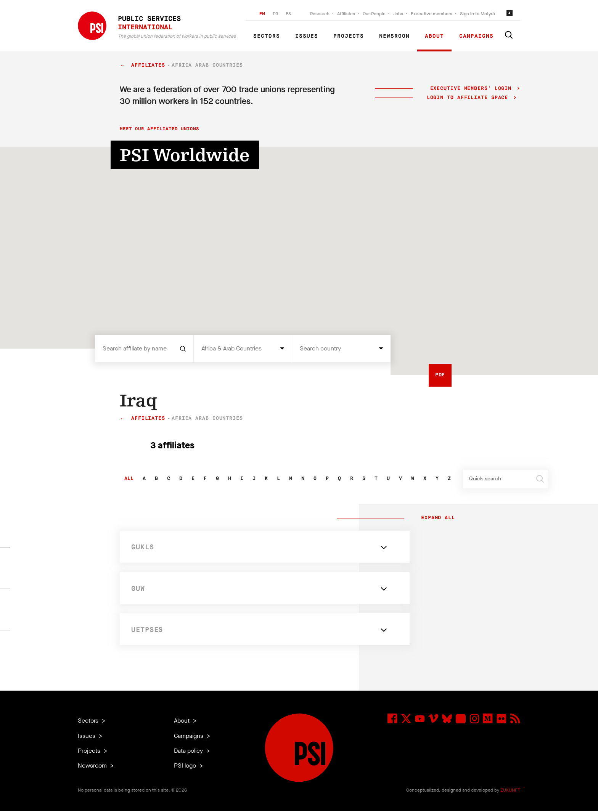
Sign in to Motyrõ (477, 14)
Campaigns (476, 36)
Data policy (189, 751)
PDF (440, 375)
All (128, 478)
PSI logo (186, 765)
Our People (374, 14)
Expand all (436, 518)
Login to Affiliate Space (469, 97)
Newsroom (394, 36)
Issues (306, 36)
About (434, 36)
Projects (348, 36)
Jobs (398, 14)
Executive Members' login (471, 88)
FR (275, 14)
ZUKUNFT (510, 790)
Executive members (431, 14)
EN (262, 14)
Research (320, 14)
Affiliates (346, 14)
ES (288, 14)
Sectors (266, 36)
